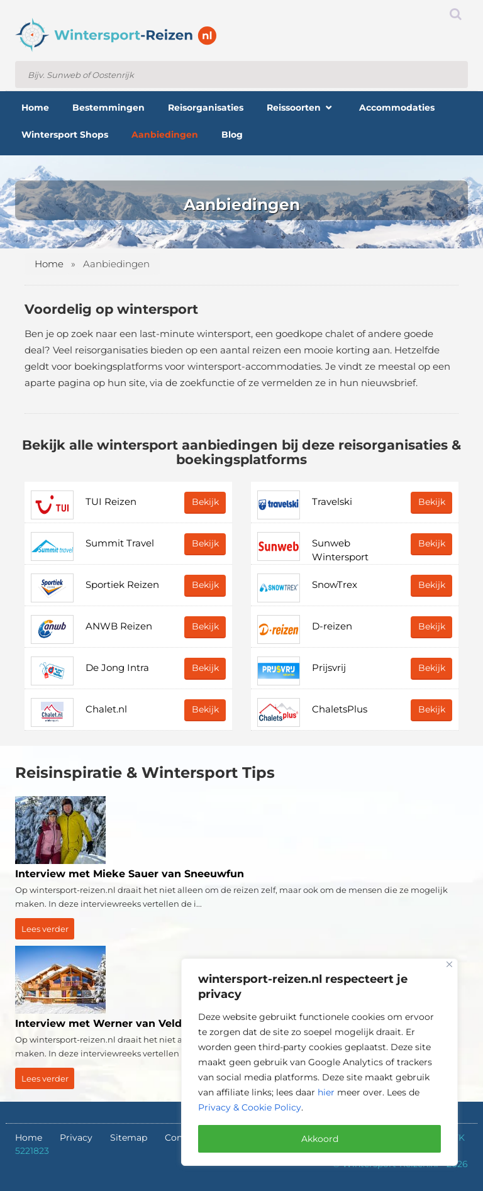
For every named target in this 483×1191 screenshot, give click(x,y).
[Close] (449, 964)
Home (49, 264)
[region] (319, 1062)
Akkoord (319, 1138)
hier (326, 1092)
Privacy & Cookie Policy (249, 1107)
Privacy (76, 1137)
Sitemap (128, 1137)
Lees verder (45, 929)
